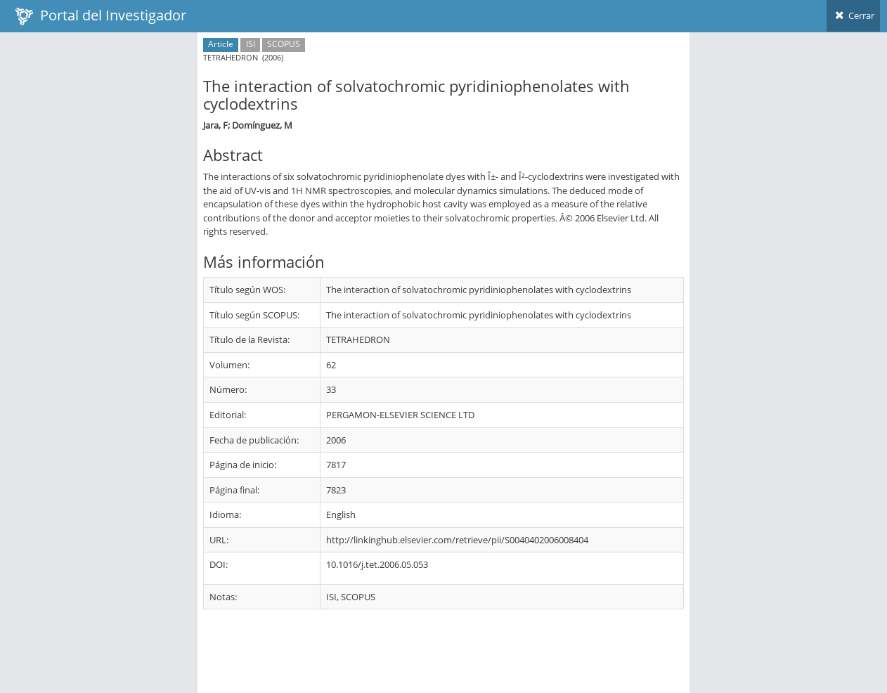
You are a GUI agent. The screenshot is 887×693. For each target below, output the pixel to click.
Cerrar (853, 15)
